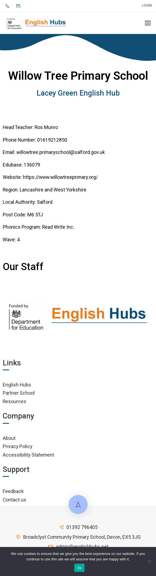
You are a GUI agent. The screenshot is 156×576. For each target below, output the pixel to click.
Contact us (14, 501)
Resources (14, 402)
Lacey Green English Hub (78, 94)
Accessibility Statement (28, 456)
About (9, 439)
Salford (44, 203)
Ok (79, 568)
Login (147, 5)
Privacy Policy (17, 447)
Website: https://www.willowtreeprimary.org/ (50, 178)
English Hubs (17, 386)
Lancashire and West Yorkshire (53, 191)
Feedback (13, 492)
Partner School (19, 394)
